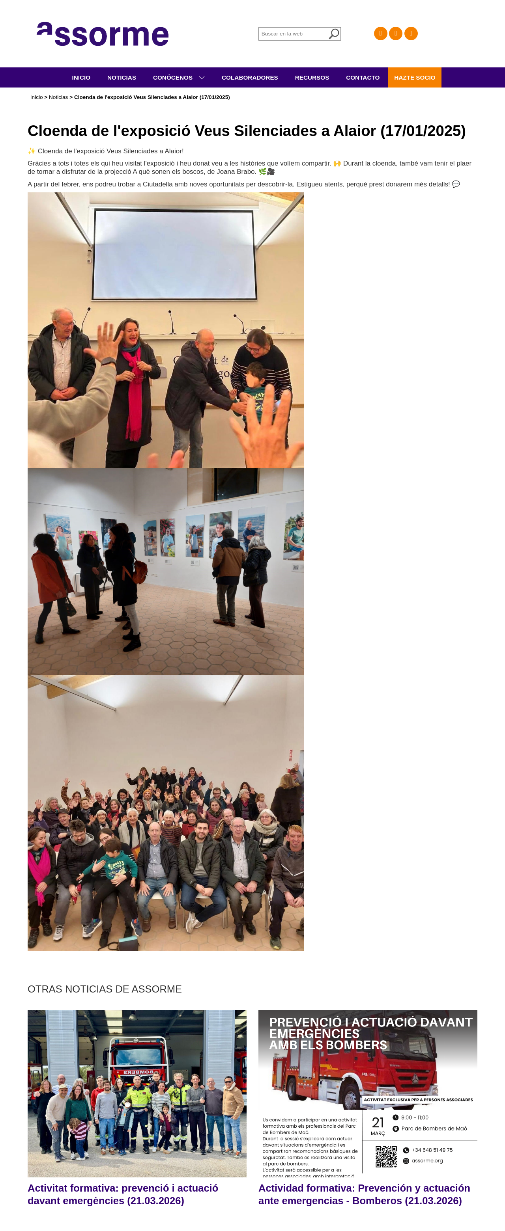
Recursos (312, 77)
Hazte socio (415, 77)
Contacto (363, 77)
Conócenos (174, 77)
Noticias (121, 77)
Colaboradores (250, 77)
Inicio (81, 77)
